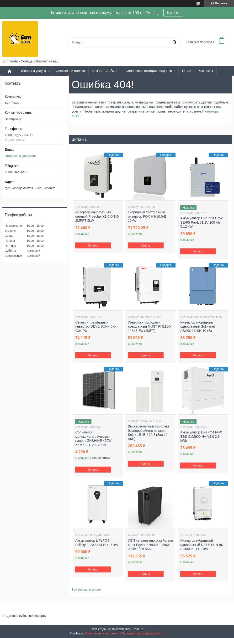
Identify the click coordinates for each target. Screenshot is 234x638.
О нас (186, 71)
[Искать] (174, 42)
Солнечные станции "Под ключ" (150, 71)
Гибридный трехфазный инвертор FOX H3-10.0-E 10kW (147, 216)
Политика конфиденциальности (143, 633)
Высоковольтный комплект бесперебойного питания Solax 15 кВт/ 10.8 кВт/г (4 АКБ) (148, 432)
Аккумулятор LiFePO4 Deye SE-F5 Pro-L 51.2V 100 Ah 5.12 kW (201, 222)
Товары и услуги (33, 71)
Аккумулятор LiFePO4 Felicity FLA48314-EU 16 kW (96, 543)
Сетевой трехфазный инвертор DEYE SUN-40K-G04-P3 (95, 326)
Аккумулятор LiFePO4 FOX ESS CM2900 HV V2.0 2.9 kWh (201, 436)
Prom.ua (137, 629)
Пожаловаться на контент (102, 633)
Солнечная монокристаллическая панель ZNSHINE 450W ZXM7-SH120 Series (93, 438)
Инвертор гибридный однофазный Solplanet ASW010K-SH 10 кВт (197, 326)
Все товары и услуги (86, 589)
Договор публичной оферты (26, 615)
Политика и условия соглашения (31, 80)
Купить (173, 13)
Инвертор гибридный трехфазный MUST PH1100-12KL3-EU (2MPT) (149, 326)
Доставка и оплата (70, 71)
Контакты (205, 71)
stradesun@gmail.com (20, 156)
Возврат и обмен (105, 71)
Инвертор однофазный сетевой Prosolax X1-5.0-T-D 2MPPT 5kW (97, 216)
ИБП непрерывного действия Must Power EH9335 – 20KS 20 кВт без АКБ (150, 545)
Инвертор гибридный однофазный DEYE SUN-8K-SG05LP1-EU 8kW (202, 545)
